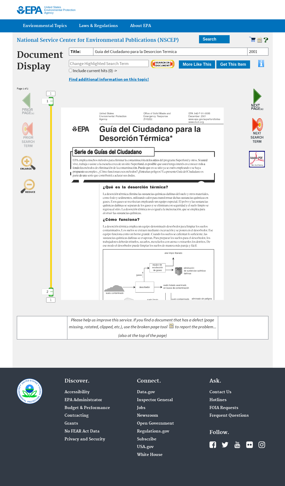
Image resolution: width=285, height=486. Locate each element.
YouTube (237, 444)
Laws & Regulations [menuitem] (98, 25)
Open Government (155, 423)
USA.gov (145, 447)
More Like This (197, 64)
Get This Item (233, 64)
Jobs (141, 408)
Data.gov (146, 392)
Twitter (225, 444)
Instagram (261, 444)
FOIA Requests (223, 408)
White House (150, 455)
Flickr (249, 444)
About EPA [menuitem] (140, 25)
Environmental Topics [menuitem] (45, 25)
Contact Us (220, 392)
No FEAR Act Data (82, 431)
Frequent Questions (229, 415)
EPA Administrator (83, 400)
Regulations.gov (153, 431)
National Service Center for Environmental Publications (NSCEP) (98, 40)
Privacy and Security (85, 439)
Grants (71, 423)
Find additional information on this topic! (109, 79)
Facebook (212, 444)
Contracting (77, 415)
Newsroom (147, 415)
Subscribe (146, 439)
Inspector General (155, 400)
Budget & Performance (87, 408)
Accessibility (77, 392)
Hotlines (218, 400)
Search (209, 39)
